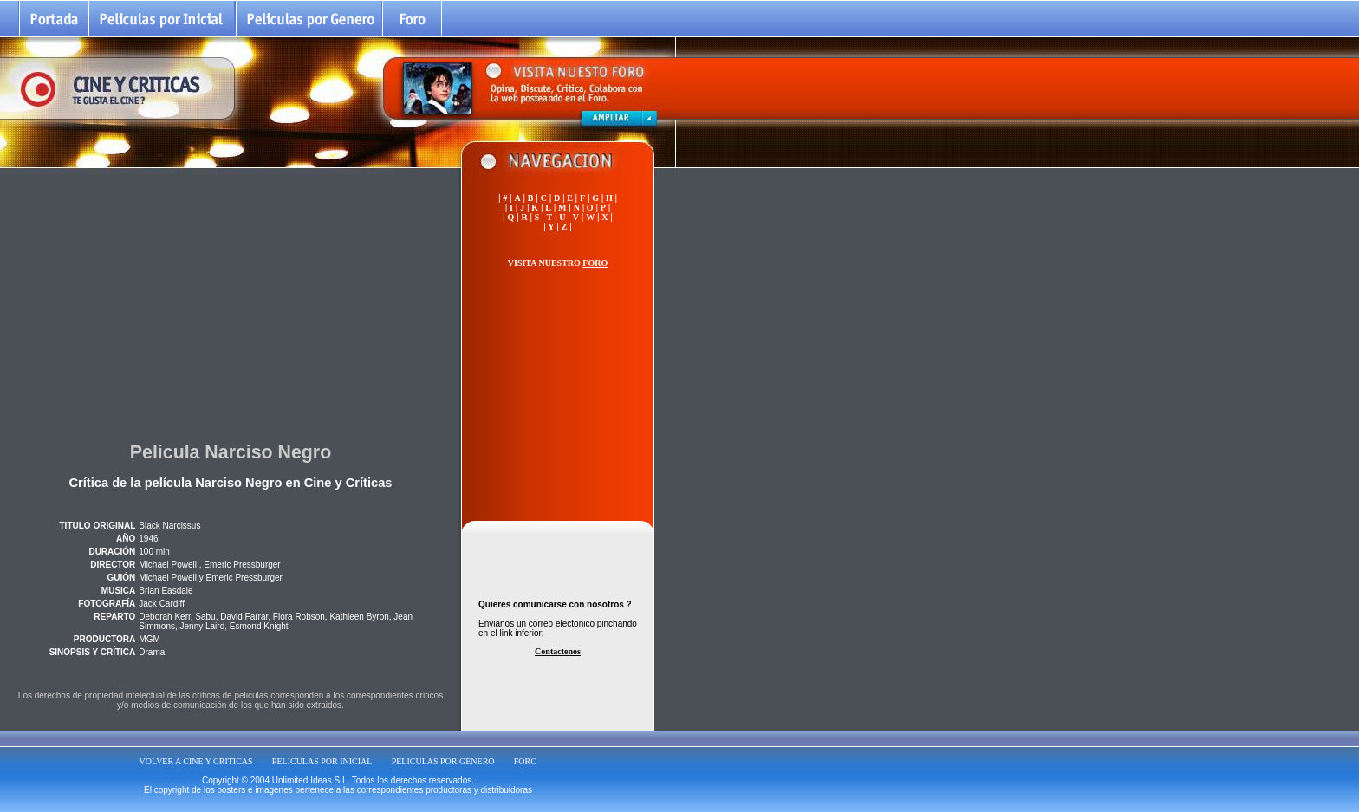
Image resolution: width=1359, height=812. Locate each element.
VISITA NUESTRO (558, 263)
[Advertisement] (231, 302)
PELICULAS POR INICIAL (322, 761)
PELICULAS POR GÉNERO (443, 761)
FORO (525, 761)
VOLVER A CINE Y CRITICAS (196, 761)
